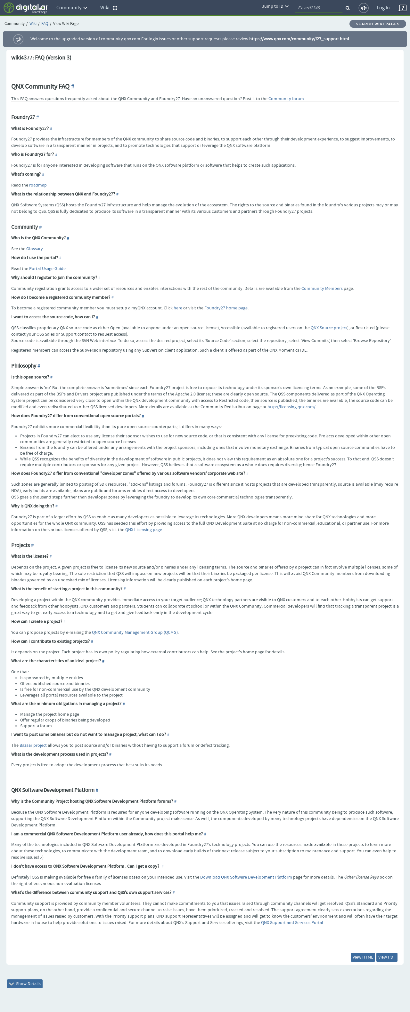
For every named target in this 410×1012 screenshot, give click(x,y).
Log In (383, 7)
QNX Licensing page (143, 530)
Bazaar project (33, 745)
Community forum (286, 99)
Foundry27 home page (226, 308)
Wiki (33, 24)
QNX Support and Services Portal (292, 923)
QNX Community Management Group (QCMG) (135, 632)
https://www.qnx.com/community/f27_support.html (299, 39)
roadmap (38, 185)
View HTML (363, 957)
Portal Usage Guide (47, 269)
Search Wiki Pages (378, 24)
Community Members (322, 288)
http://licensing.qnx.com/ (291, 407)
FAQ (44, 24)
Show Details (25, 984)
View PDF (387, 957)
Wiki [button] (109, 7)
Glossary (34, 249)
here (178, 308)
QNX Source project (329, 328)
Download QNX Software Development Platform (246, 877)
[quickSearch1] (319, 8)
